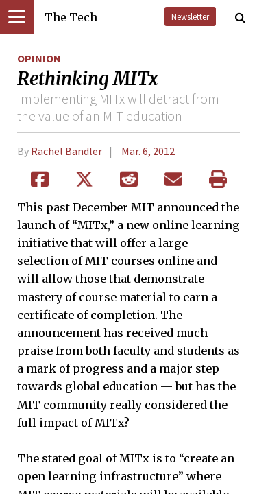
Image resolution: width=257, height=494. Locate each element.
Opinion (39, 58)
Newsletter (190, 16)
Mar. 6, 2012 (148, 151)
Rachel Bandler (66, 151)
